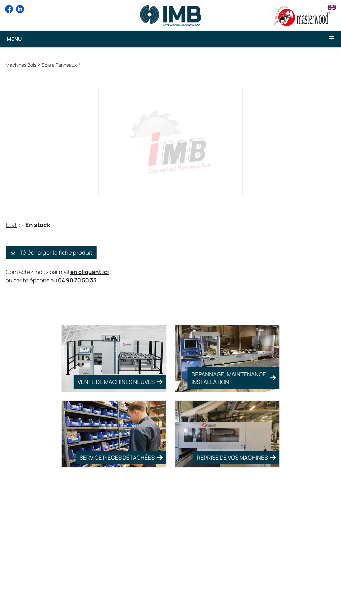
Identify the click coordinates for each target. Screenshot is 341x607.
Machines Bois (21, 65)
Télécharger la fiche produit (56, 252)
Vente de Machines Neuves (116, 382)
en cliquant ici (89, 272)
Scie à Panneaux (59, 65)
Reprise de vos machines (232, 457)
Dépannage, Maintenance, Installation (229, 378)
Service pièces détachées (117, 457)
